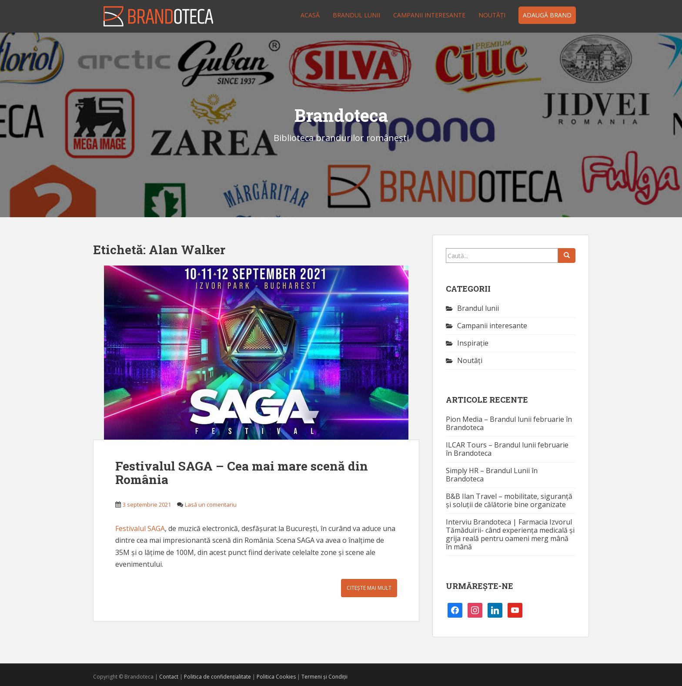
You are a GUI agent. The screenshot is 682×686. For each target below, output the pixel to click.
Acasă (310, 15)
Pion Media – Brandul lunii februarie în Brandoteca (509, 423)
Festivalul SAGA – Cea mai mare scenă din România (241, 473)
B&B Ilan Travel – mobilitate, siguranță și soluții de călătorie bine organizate (509, 500)
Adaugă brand (547, 15)
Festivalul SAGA (140, 528)
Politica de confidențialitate (217, 676)
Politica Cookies (276, 676)
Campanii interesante (429, 15)
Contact (168, 676)
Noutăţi (491, 15)
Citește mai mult (369, 588)
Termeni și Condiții (324, 676)
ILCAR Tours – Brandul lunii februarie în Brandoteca (507, 449)
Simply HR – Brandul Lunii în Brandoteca (492, 475)
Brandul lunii (356, 15)
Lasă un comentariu (211, 504)
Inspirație (472, 343)
